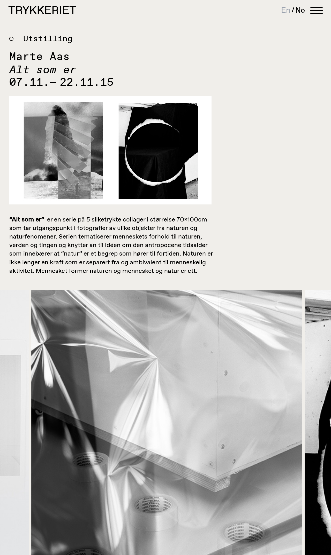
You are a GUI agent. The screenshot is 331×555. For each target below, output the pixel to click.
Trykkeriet (42, 11)
